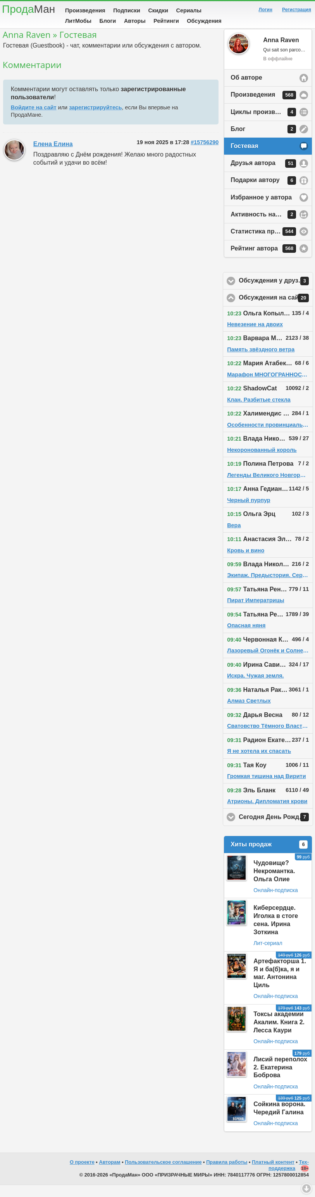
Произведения (85, 10)
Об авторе (246, 89)
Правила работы (226, 1174)
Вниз (306, 1188)
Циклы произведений (264, 124)
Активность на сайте (263, 226)
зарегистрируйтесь (95, 119)
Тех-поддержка (289, 1177)
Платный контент (273, 1174)
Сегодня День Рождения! (276, 829)
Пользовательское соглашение (163, 1174)
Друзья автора (263, 175)
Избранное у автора (261, 209)
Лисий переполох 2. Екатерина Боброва (280, 1079)
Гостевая (244, 158)
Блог (263, 141)
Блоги (107, 21)
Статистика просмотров (267, 243)
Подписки (126, 10)
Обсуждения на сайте (276, 310)
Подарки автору (263, 192)
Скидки (158, 10)
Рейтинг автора (263, 260)
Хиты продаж (269, 856)
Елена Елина (53, 156)
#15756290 (205, 154)
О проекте (82, 1174)
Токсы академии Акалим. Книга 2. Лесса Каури (279, 1034)
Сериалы (188, 10)
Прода (28, 9)
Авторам (109, 1174)
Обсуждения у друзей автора (276, 293)
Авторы (135, 21)
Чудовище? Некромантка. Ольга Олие (274, 883)
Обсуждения (204, 21)
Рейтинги (166, 21)
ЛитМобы (78, 21)
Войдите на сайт (34, 119)
